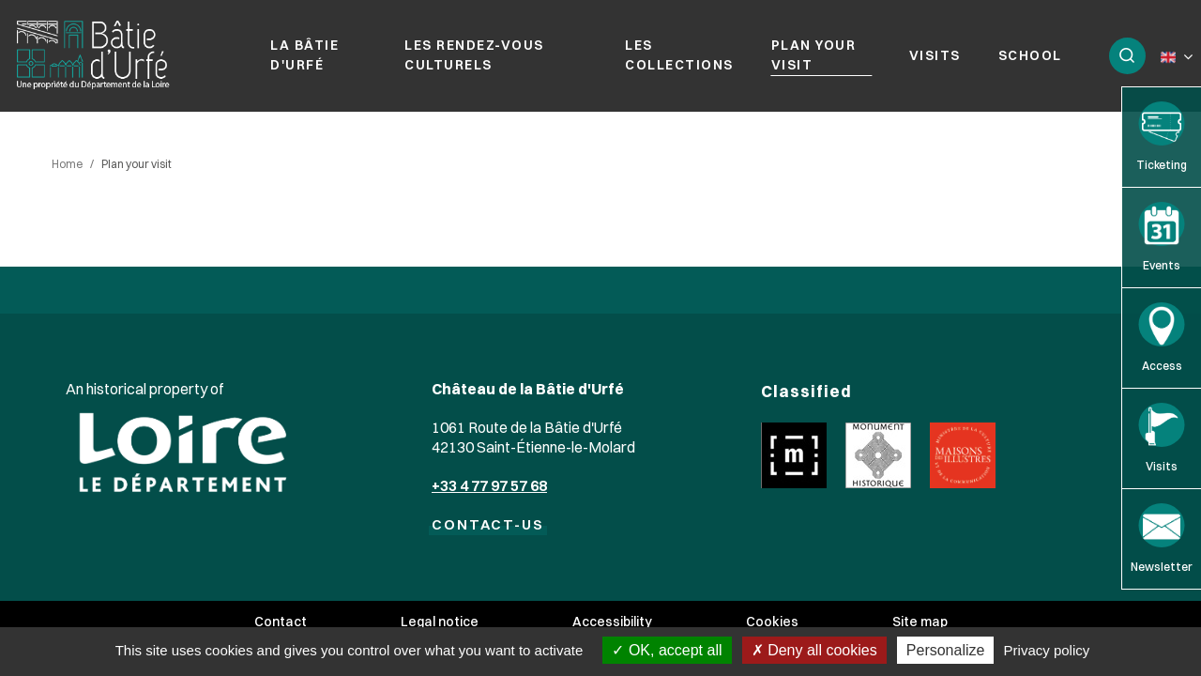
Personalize (945, 650)
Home (67, 164)
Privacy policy (1047, 650)
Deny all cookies (814, 650)
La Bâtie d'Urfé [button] (304, 55)
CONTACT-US (488, 524)
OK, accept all (667, 650)
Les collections (679, 55)
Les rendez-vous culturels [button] (474, 55)
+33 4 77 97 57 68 (489, 485)
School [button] (1030, 55)
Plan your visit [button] (814, 55)
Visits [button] (935, 55)
